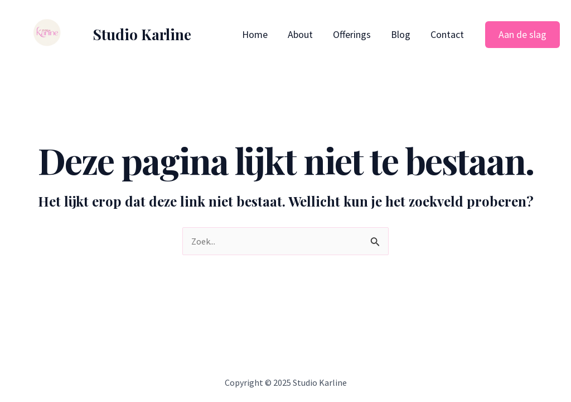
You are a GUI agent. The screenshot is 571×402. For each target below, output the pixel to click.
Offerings (352, 34)
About (300, 34)
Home (255, 34)
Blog (400, 34)
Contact (447, 34)
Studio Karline (142, 34)
